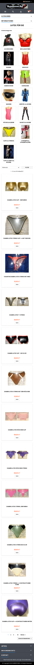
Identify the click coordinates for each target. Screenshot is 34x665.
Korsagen (25, 86)
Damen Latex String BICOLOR (17, 545)
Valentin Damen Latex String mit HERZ (17, 277)
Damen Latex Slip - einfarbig (17, 200)
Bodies (8, 67)
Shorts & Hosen (25, 122)
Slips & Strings (8, 141)
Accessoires (8, 49)
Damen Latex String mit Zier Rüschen (17, 391)
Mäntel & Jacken (25, 104)
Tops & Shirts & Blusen (8, 161)
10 (17, 635)
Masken (8, 104)
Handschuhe (8, 86)
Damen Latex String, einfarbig (17, 506)
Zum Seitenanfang (25, 638)
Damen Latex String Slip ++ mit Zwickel (17, 238)
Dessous (25, 67)
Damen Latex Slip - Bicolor (17, 353)
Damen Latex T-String (17, 315)
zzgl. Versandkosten (25, 660)
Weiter (23, 635)
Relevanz (11, 167)
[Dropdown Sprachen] (27, 1)
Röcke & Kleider (8, 122)
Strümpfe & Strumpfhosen (25, 141)
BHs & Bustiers (25, 49)
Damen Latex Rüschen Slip (17, 430)
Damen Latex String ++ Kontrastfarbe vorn (17, 583)
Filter (27, 167)
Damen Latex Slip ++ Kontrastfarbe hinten (17, 621)
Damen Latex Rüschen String (17, 468)
